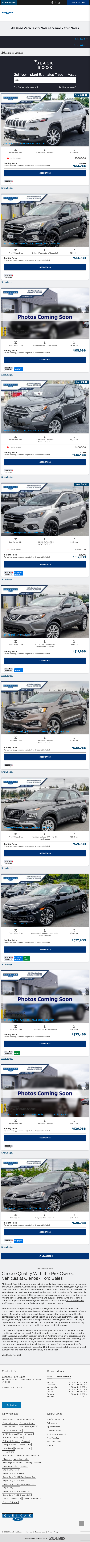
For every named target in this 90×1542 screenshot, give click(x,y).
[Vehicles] (45, 80)
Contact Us (11, 1405)
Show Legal (7, 188)
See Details (45, 173)
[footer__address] (22, 1380)
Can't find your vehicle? (67, 87)
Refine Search (80, 39)
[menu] (84, 12)
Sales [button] (49, 1377)
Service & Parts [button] (64, 1377)
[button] (9, 2)
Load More (46, 1256)
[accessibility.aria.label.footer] (57, 1538)
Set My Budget (79, 45)
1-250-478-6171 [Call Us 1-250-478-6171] (18, 1388)
